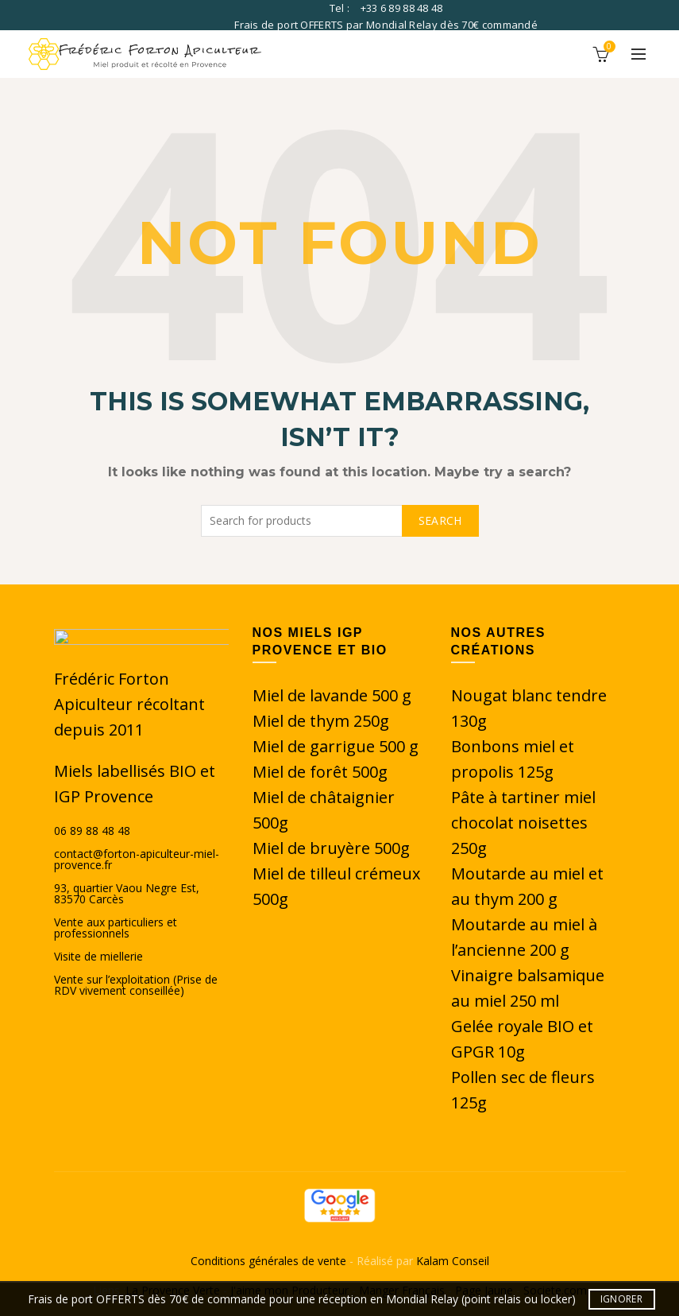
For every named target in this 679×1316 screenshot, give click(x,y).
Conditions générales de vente (270, 1260)
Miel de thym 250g (321, 721)
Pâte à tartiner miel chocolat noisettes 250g (523, 822)
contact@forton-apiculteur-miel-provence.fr (136, 859)
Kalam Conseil (452, 1260)
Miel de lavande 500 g (332, 695)
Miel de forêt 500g (320, 771)
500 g (399, 746)
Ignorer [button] (621, 1299)
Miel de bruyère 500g (331, 848)
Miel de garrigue (316, 746)
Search (440, 520)
